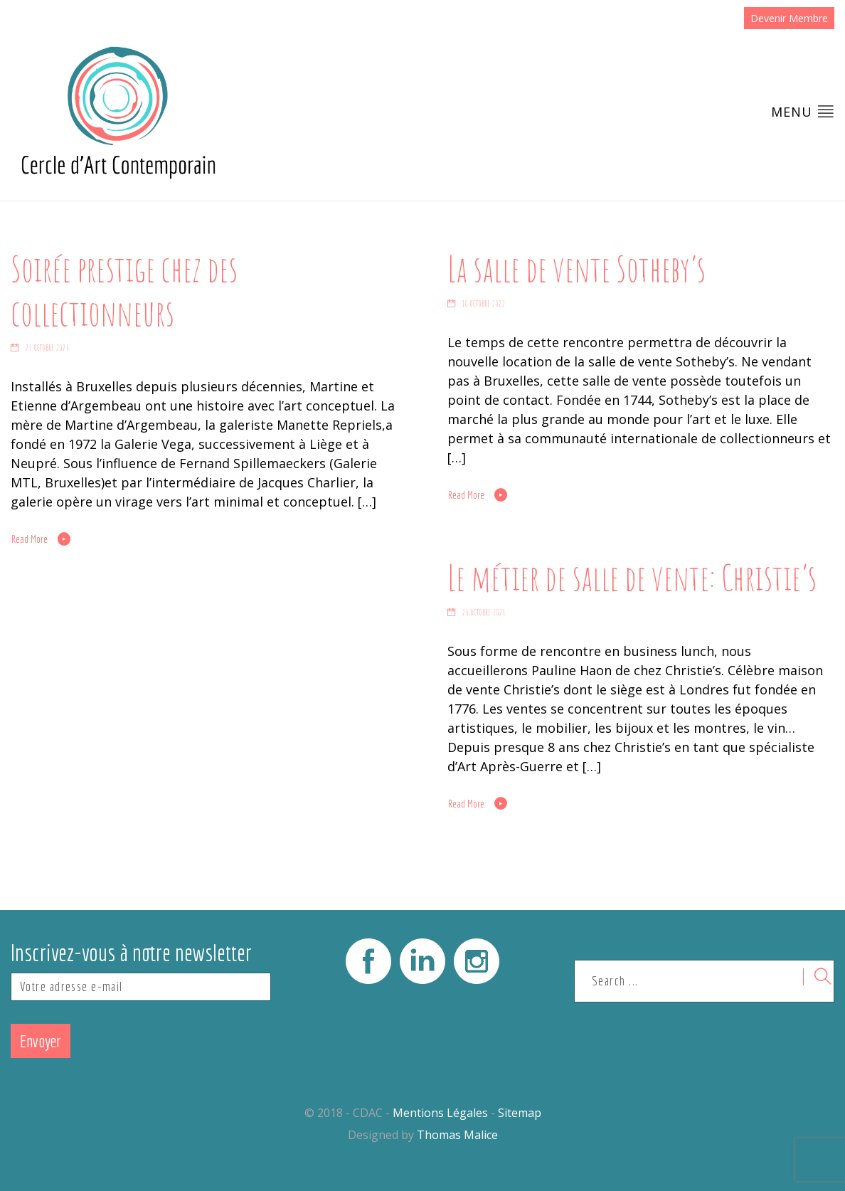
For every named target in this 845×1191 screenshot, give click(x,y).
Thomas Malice (457, 1135)
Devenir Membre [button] (789, 18)
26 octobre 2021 (484, 613)
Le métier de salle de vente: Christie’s (632, 577)
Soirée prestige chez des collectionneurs (124, 290)
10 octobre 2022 (484, 304)
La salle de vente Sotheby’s (576, 268)
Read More (29, 539)
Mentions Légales (440, 1113)
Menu (802, 111)
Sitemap (519, 1113)
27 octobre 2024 (48, 348)
